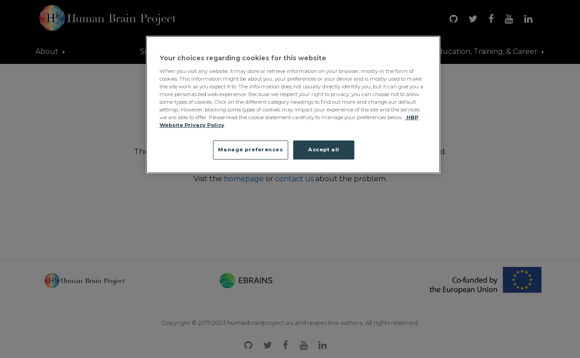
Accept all (323, 149)
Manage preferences (250, 149)
